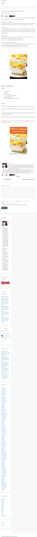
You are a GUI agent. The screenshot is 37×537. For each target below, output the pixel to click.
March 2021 (3, 449)
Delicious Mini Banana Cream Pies (28, 179)
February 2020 (3, 468)
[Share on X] (7, 16)
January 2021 (3, 452)
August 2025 (3, 394)
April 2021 (3, 448)
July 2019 (2, 478)
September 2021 (3, 445)
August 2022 (3, 434)
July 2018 (2, 489)
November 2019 (3, 472)
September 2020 (3, 458)
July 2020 (2, 461)
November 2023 (3, 414)
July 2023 (2, 420)
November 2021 (3, 444)
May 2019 (3, 480)
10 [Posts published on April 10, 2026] (6, 334)
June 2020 (3, 462)
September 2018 (3, 486)
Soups (2, 514)
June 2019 (3, 479)
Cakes (2, 503)
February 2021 (3, 451)
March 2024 (3, 408)
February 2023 (3, 427)
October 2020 (3, 456)
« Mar (2, 341)
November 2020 (3, 455)
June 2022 (3, 437)
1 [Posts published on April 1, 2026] (4, 332)
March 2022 (3, 441)
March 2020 (3, 466)
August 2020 (3, 459)
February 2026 (3, 390)
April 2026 (3, 387)
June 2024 (3, 404)
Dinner (2, 510)
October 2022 (3, 431)
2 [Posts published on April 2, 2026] (5, 332)
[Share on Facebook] (3, 16)
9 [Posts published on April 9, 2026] (5, 334)
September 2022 (3, 432)
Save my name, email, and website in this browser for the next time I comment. (14, 204)
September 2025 (3, 393)
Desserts (19, 176)
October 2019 (3, 473)
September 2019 (3, 475)
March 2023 (3, 425)
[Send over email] (15, 16)
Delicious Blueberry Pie (7, 179)
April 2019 (3, 482)
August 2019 (3, 476)
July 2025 (2, 396)
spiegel (2, 525)
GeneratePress (15, 536)
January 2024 (3, 411)
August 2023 (3, 418)
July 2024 (2, 403)
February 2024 (3, 410)
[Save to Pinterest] (11, 16)
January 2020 (3, 469)
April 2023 (3, 424)
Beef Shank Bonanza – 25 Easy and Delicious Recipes (5, 298)
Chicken (2, 504)
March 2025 (3, 397)
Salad (2, 511)
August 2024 (3, 401)
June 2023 (3, 421)
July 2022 (2, 435)
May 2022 (3, 438)
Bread (2, 500)
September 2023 (3, 417)
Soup (2, 513)
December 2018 (3, 483)
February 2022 (3, 442)
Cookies (2, 507)
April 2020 (3, 465)
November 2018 (3, 485)
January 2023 (3, 428)
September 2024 (3, 400)
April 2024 (3, 407)
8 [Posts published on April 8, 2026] (4, 334)
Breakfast (2, 501)
